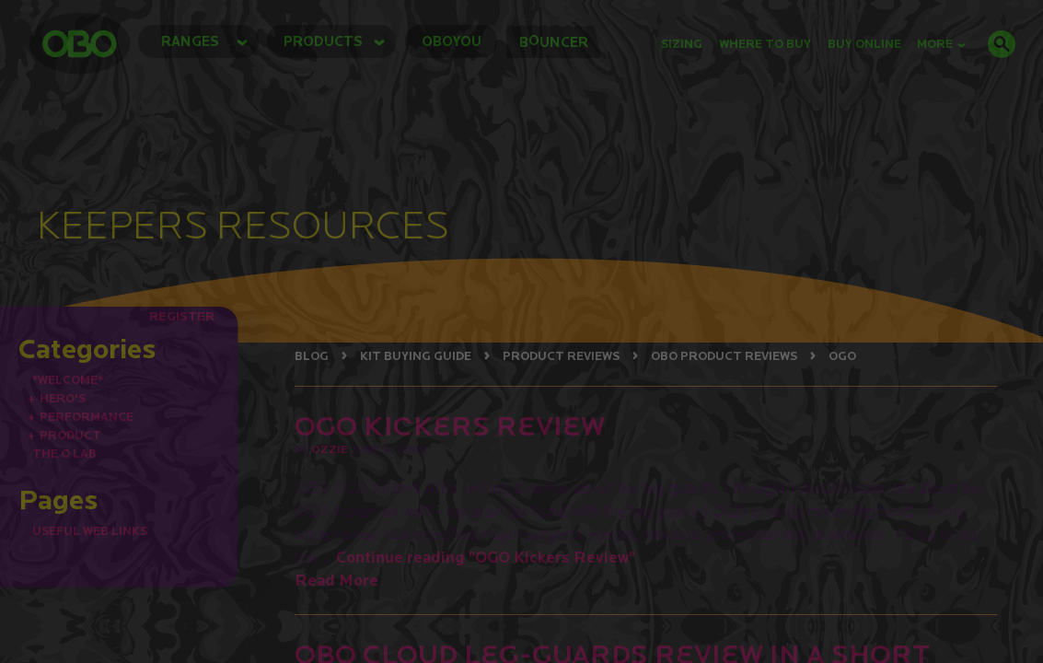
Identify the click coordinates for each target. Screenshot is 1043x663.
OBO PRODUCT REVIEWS (724, 356)
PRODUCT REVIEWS (561, 356)
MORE (941, 44)
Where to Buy (765, 44)
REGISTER (181, 315)
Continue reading (485, 556)
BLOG (312, 356)
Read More (336, 579)
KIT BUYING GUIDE (415, 356)
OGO (842, 356)
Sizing (681, 44)
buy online (864, 44)
